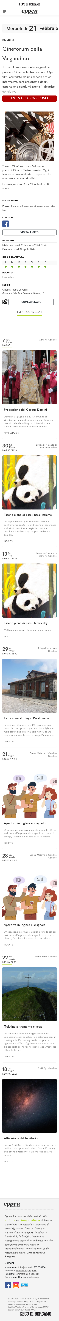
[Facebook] (5, 223)
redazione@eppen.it (26, 1270)
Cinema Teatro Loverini (15, 289)
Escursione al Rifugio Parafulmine (26, 718)
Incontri (8, 39)
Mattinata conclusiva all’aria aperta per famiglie (28, 630)
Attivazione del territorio (21, 1138)
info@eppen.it (25, 1267)
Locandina (8, 277)
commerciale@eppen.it (27, 1274)
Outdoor (9, 742)
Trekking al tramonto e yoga (23, 1026)
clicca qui (34, 1277)
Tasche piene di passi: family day (26, 623)
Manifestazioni (11, 433)
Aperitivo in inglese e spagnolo (24, 823)
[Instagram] (16, 1284)
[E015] (24, 1284)
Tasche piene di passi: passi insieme (28, 515)
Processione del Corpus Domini (25, 410)
